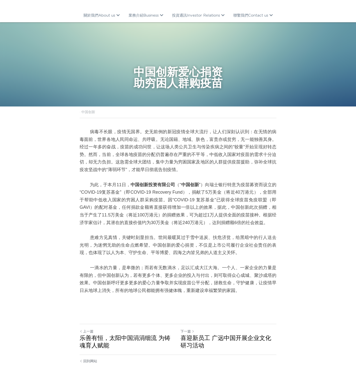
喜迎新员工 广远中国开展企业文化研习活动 (225, 342)
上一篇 (86, 331)
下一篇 (187, 331)
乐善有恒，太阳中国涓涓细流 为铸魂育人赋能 (125, 342)
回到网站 (88, 361)
